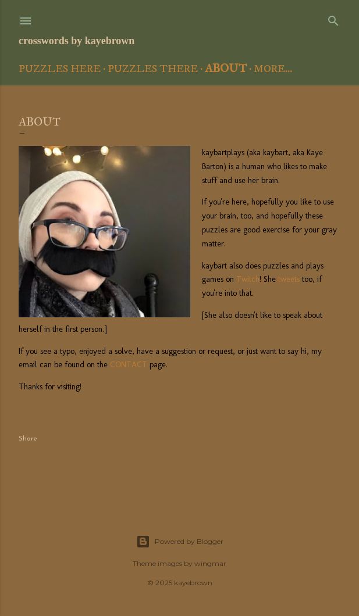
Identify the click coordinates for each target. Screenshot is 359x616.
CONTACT (128, 365)
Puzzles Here (60, 69)
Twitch (248, 279)
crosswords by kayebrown (76, 40)
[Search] (333, 18)
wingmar (210, 563)
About (226, 68)
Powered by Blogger (179, 542)
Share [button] (28, 438)
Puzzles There (153, 69)
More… (273, 69)
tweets (289, 279)
